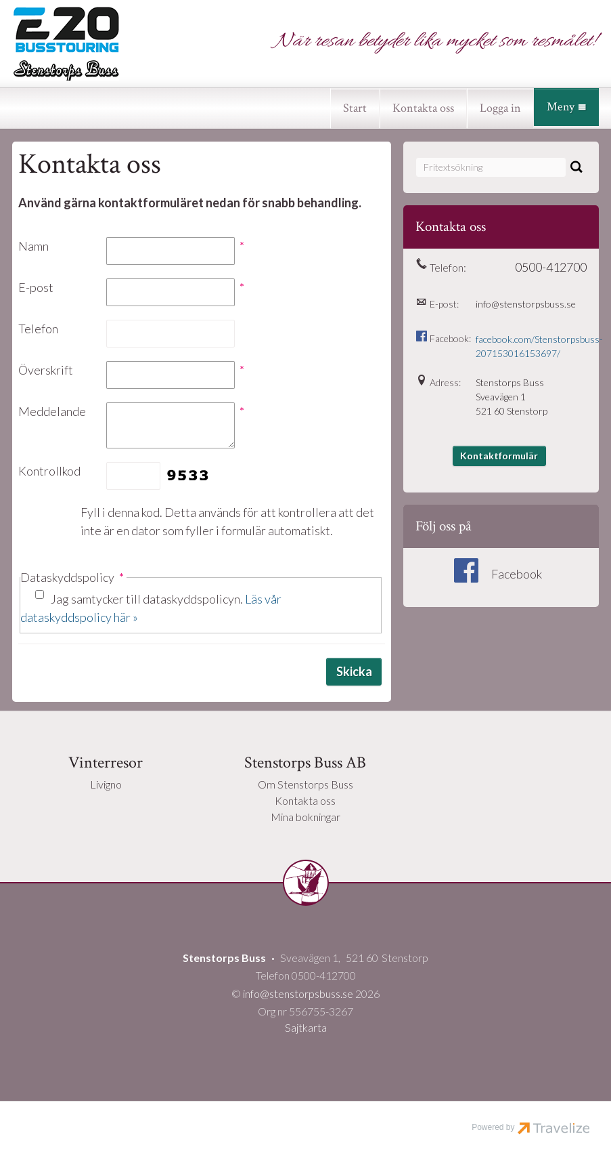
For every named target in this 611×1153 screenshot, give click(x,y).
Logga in (500, 108)
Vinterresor (105, 762)
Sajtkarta (306, 1027)
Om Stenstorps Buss (305, 784)
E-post (35, 287)
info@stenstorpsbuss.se (526, 304)
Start (355, 108)
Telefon (38, 328)
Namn (33, 245)
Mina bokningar (305, 816)
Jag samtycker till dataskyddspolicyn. (150, 608)
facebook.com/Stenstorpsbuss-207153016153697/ (531, 346)
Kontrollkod (49, 470)
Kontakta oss (423, 108)
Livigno (106, 784)
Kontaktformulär (499, 455)
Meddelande (52, 411)
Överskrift (45, 369)
